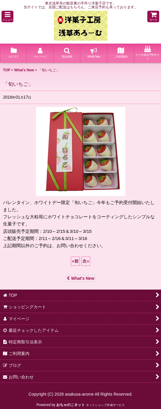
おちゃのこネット (70, 405)
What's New (80, 278)
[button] (7, 16)
